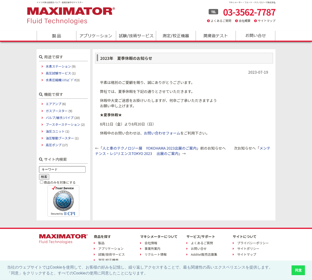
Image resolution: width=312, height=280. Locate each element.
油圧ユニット (55, 131)
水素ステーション (58, 66)
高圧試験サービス (58, 73)
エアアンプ (53, 103)
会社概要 (244, 20)
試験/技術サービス (136, 36)
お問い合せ (199, 248)
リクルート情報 (156, 254)
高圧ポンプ (53, 145)
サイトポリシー (248, 248)
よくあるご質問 (221, 20)
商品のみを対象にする (60, 182)
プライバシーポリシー (253, 243)
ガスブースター (57, 110)
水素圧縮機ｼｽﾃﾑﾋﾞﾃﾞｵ (61, 80)
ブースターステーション (63, 124)
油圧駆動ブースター (60, 138)
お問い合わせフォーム (162, 132)
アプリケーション (96, 36)
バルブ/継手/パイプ (59, 117)
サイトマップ (266, 20)
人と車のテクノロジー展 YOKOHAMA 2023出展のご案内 (149, 148)
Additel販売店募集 (204, 254)
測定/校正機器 (175, 36)
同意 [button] (298, 270)
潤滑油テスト (215, 36)
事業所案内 (152, 248)
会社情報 (151, 243)
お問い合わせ (255, 36)
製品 (56, 36)
